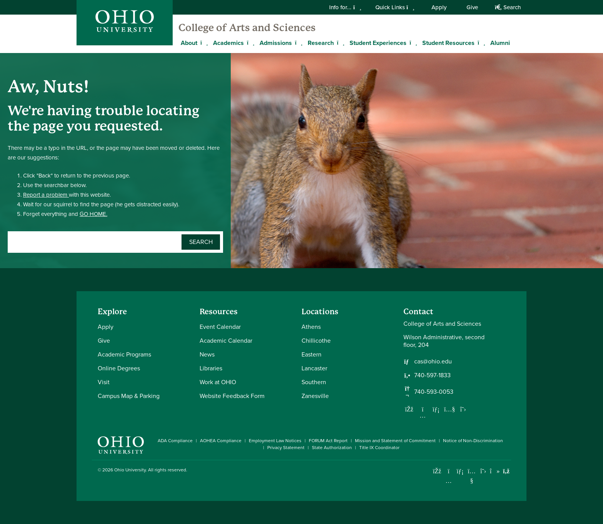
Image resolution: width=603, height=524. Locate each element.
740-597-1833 (432, 375)
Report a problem (46, 195)
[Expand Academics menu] (249, 42)
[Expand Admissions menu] (297, 42)
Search (508, 7)
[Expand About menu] (203, 42)
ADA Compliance (175, 440)
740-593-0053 (433, 392)
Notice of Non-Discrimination (473, 440)
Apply (438, 7)
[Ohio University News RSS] (506, 471)
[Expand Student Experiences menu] (412, 42)
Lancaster (314, 368)
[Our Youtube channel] (449, 409)
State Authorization (332, 447)
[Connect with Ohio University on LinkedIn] (460, 471)
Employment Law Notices (275, 440)
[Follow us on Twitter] (463, 409)
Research (321, 42)
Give (472, 7)
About (189, 42)
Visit (104, 382)
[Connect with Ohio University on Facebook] (437, 471)
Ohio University (130, 469)
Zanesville (315, 395)
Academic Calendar (226, 340)
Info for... (345, 7)
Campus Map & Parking (129, 395)
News (207, 354)
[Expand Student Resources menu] (480, 42)
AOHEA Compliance (221, 440)
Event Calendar (220, 326)
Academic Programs (124, 354)
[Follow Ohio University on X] (483, 471)
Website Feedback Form (232, 395)
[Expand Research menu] (339, 42)
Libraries (211, 368)
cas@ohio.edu (433, 361)
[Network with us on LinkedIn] (436, 409)
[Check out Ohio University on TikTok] (495, 471)
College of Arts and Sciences (247, 27)
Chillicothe (316, 340)
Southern (314, 382)
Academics (228, 42)
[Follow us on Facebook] (409, 409)
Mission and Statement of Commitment (395, 440)
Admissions (276, 42)
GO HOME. (93, 214)
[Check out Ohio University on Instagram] (448, 481)
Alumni (500, 42)
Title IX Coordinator (379, 447)
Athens (311, 326)
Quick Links (395, 7)
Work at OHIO (218, 382)
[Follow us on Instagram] (422, 415)
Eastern (311, 354)
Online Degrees (119, 368)
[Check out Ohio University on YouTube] (471, 476)
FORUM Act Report (328, 440)
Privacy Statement (286, 447)
